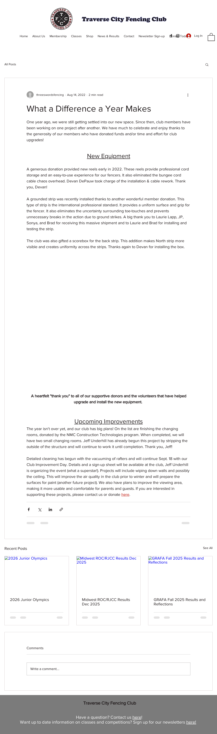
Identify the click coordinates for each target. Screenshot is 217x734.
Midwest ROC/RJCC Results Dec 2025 (106, 601)
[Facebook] (171, 36)
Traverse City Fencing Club (109, 703)
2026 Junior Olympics (29, 599)
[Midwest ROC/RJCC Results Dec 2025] (109, 574)
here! (191, 722)
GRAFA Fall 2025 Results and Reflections (179, 601)
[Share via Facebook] (29, 509)
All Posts (10, 64)
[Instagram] (178, 36)
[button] (211, 37)
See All (208, 548)
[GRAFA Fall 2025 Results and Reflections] (180, 574)
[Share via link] (61, 509)
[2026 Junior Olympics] (37, 574)
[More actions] (187, 94)
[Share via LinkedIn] (50, 509)
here (136, 717)
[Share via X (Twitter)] (39, 509)
